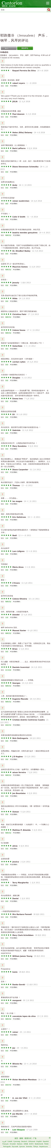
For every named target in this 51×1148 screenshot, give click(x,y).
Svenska (29, 1146)
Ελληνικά (32, 1141)
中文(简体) (13, 86)
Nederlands (39, 1144)
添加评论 (23, 48)
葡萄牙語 (8, 235)
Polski (46, 1144)
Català (9, 1141)
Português (7, 1146)
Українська (43, 1146)
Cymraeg (16, 1141)
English (39, 1141)
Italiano (19, 1144)
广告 (34, 1138)
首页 (16, 1138)
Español (46, 1141)
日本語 (26, 1144)
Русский (15, 1146)
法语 (6, 538)
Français (5, 1144)
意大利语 (8, 670)
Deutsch (24, 1141)
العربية (4, 1141)
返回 (5, 48)
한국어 (31, 1144)
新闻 (21, 1138)
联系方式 (28, 1138)
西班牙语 (8, 725)
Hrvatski (13, 1144)
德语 (6, 203)
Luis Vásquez (18, 1130)
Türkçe (35, 1146)
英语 (6, 86)
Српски (22, 1146)
